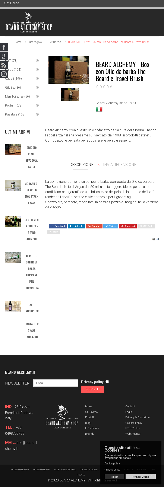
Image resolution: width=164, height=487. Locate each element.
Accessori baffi (41, 469)
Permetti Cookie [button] (140, 476)
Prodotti (90, 417)
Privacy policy (93, 382)
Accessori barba (20, 469)
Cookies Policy (133, 422)
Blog (88, 422)
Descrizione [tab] (81, 164)
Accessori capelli (89, 469)
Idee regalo (35, 42)
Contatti (130, 406)
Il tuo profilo (132, 428)
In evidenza (92, 428)
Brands (89, 433)
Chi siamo (91, 412)
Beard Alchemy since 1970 (116, 103)
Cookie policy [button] (112, 463)
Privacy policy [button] (112, 469)
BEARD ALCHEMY (72, 480)
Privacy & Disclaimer (138, 417)
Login (128, 412)
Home (18, 42)
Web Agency (132, 433)
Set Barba (55, 42)
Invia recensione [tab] (119, 164)
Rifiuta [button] (114, 476)
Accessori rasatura (65, 469)
